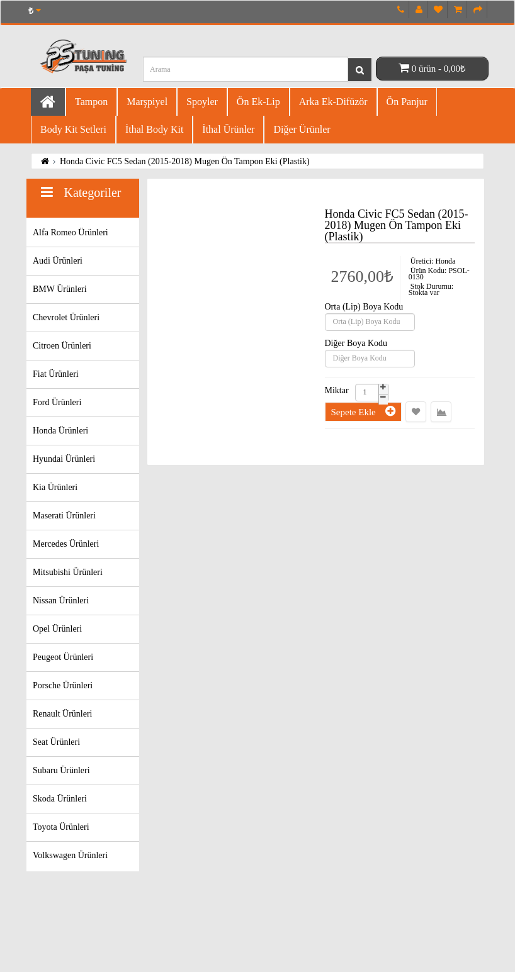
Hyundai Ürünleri (64, 459)
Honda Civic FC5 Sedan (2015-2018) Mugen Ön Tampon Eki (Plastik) (185, 161)
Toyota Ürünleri (61, 827)
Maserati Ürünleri (64, 515)
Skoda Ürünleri (60, 798)
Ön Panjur (407, 101)
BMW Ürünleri (60, 289)
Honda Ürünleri (60, 430)
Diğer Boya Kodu (356, 343)
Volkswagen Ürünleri (70, 855)
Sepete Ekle (363, 411)
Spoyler (202, 101)
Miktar (337, 391)
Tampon (91, 101)
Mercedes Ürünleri (66, 544)
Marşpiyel (147, 101)
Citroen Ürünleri (62, 345)
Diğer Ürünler (301, 129)
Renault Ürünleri (62, 713)
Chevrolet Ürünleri (66, 317)
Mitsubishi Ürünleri (68, 572)
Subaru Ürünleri (61, 770)
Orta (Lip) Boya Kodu (364, 307)
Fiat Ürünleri (56, 374)
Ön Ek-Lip (258, 101)
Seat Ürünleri (56, 742)
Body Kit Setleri (73, 129)
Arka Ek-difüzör (333, 101)
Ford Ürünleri (57, 402)
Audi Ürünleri (57, 260)
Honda (445, 261)
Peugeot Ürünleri (63, 657)
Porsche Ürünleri (63, 685)
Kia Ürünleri (55, 487)
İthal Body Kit (154, 129)
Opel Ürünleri (57, 629)
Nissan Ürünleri (61, 600)
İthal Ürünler (228, 129)
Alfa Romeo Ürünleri (70, 232)
